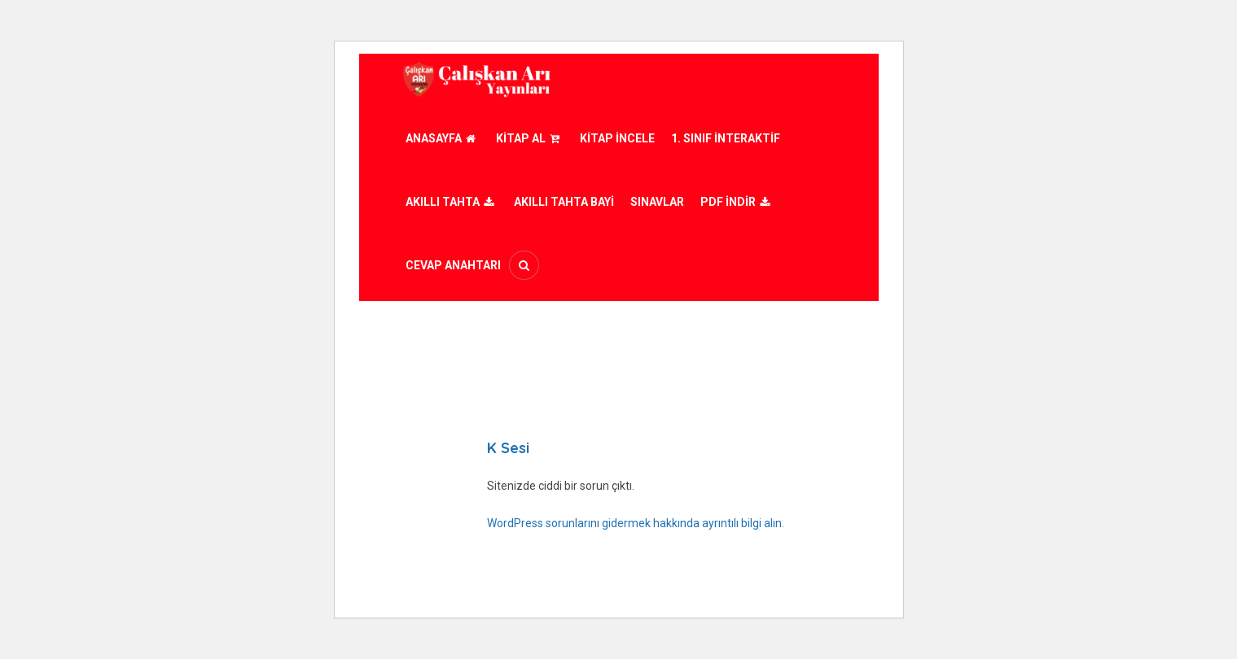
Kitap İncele (617, 138)
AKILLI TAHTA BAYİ (564, 201)
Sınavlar (657, 201)
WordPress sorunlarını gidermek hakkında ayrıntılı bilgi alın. (635, 523)
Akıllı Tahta (452, 201)
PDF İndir (737, 201)
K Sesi (508, 448)
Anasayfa (443, 138)
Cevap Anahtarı (453, 265)
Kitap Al (530, 138)
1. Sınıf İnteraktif (725, 138)
